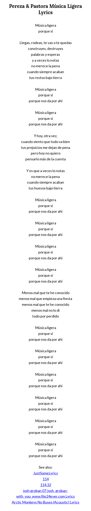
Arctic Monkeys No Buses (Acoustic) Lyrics (45, 502)
